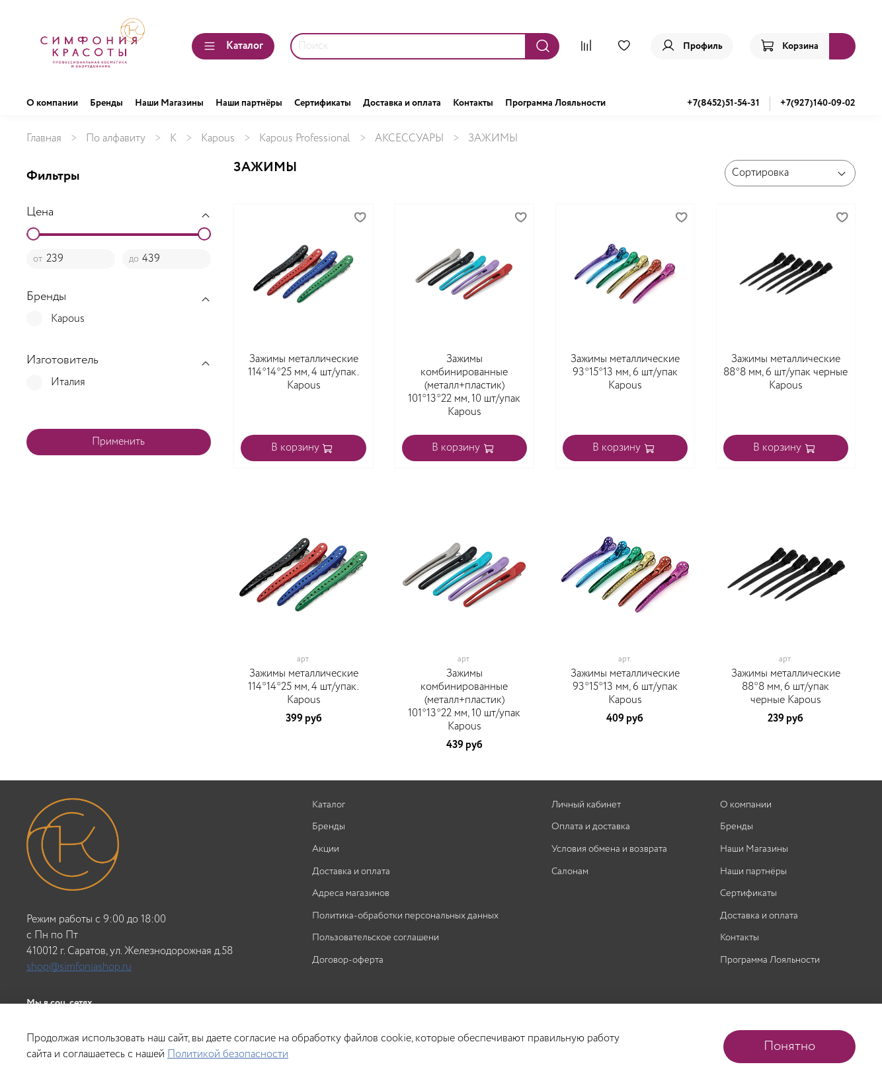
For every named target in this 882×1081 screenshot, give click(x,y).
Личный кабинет (586, 805)
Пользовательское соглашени (375, 938)
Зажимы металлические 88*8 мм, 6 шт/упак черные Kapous (785, 372)
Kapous (218, 138)
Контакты (473, 103)
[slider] (33, 234)
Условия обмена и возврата (609, 849)
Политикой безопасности (227, 1054)
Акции (325, 849)
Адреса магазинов (350, 894)
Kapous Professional (304, 138)
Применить (118, 441)
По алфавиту (115, 138)
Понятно (789, 1046)
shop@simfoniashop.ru (79, 967)
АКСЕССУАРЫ (409, 138)
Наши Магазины (169, 103)
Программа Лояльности (555, 103)
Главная (43, 138)
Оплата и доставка (590, 827)
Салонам (569, 872)
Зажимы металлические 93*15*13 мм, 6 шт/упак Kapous (625, 372)
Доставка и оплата (402, 103)
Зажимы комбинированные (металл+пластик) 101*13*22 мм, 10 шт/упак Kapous (464, 386)
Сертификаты (322, 103)
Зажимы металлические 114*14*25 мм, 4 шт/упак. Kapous (303, 372)
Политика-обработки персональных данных (405, 916)
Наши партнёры (249, 103)
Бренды (106, 103)
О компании (52, 103)
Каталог (233, 46)
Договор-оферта (347, 960)
